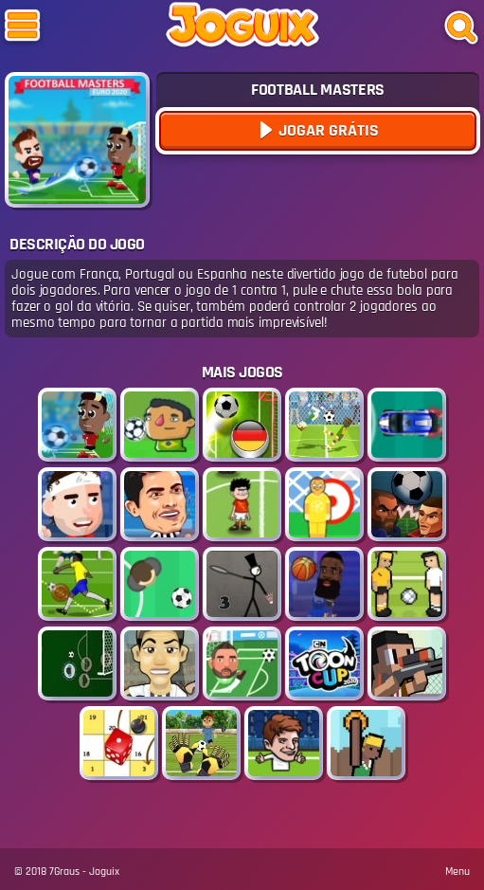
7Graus (64, 871)
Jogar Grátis (327, 130)
